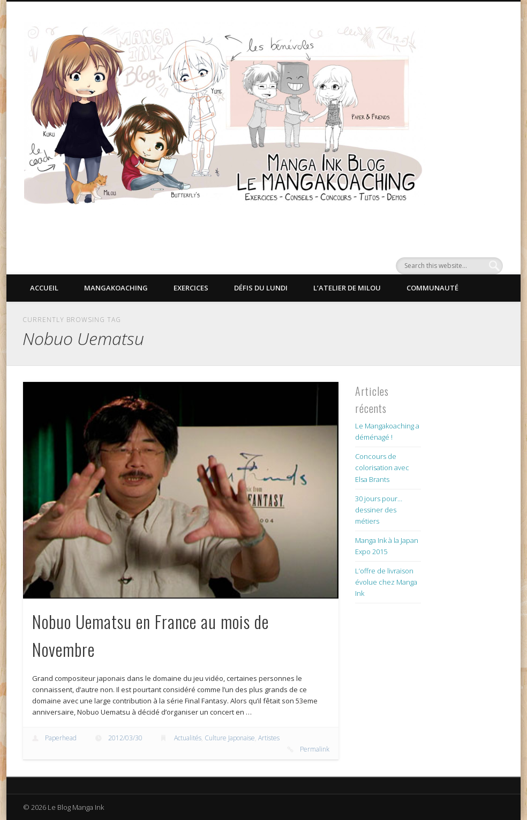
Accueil (44, 288)
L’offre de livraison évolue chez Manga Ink (386, 582)
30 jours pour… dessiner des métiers (378, 510)
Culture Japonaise (230, 737)
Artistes (269, 737)
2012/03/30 (125, 737)
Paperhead (61, 737)
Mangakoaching (116, 288)
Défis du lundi (261, 288)
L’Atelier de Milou (347, 288)
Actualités (187, 737)
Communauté (432, 288)
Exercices (191, 288)
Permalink (314, 749)
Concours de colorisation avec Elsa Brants (382, 467)
